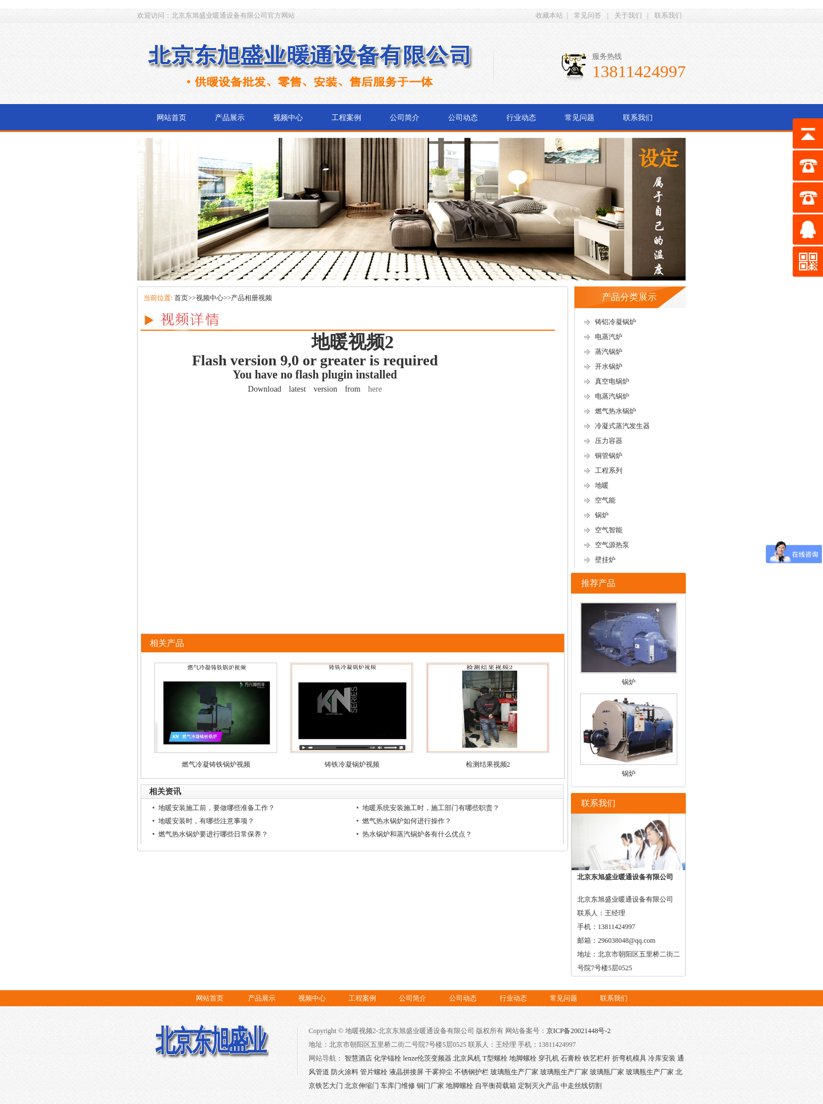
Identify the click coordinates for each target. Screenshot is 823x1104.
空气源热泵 (612, 545)
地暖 (602, 485)
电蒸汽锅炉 (612, 396)
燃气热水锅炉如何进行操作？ (407, 821)
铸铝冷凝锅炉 (615, 322)
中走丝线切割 (581, 1086)
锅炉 (602, 515)
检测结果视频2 (488, 764)
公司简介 (405, 117)
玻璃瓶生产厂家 (514, 1072)
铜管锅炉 (608, 456)
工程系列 (608, 471)
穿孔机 (548, 1058)
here (375, 389)
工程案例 (346, 117)
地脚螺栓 (523, 1058)
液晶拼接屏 (406, 1072)
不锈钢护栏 (471, 1072)
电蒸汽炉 (608, 337)
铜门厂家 (430, 1086)
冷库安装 (662, 1058)
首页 (181, 298)
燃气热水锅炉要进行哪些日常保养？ (213, 834)
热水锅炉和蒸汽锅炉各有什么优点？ (417, 834)
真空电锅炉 (612, 381)
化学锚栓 (387, 1058)
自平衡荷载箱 (495, 1086)
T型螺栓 (494, 1058)
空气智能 (608, 530)
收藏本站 (549, 15)
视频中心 (288, 117)
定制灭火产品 (538, 1086)
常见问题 (579, 117)
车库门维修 (398, 1086)
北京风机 (467, 1058)
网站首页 (171, 117)
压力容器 (608, 441)
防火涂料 (344, 1072)
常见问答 (587, 15)
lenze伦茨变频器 (427, 1058)
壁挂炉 (605, 560)
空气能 (605, 500)
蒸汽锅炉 (608, 352)
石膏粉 (571, 1058)
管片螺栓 (373, 1072)
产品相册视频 (251, 298)
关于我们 (628, 15)
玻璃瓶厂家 (607, 1072)
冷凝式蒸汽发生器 (622, 426)
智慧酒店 (358, 1058)
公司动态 (463, 117)
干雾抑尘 (439, 1072)
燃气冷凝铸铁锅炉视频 (216, 764)
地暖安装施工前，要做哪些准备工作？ (216, 808)
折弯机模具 (629, 1058)
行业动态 (521, 117)
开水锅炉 (608, 366)
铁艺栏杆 (596, 1058)
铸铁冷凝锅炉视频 (352, 764)
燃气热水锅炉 (615, 411)
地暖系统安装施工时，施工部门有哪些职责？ (431, 808)
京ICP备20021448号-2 (578, 1031)
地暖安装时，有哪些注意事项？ (206, 821)
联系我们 (668, 15)
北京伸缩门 (362, 1086)
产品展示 (230, 117)
